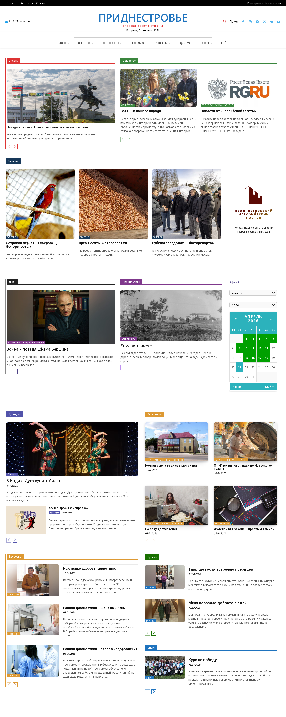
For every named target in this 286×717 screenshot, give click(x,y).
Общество (129, 60)
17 (259, 358)
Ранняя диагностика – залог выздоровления (100, 649)
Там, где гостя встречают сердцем (221, 569)
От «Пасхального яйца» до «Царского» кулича (243, 467)
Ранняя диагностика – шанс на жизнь (94, 608)
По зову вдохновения (161, 529)
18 (266, 358)
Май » (269, 386)
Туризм (152, 557)
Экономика (154, 414)
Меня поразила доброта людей (217, 603)
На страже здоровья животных (89, 568)
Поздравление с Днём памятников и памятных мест (49, 127)
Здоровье (15, 556)
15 (246, 358)
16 (253, 358)
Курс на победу (202, 659)
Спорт (151, 647)
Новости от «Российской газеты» (229, 111)
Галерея (13, 161)
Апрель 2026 (253, 318)
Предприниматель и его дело (164, 460)
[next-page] (15, 146)
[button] (229, 21)
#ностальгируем (136, 345)
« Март (238, 386)
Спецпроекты (131, 281)
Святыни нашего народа (140, 111)
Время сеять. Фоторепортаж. (103, 243)
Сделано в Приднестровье (231, 460)
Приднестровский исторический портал (254, 214)
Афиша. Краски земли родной (68, 508)
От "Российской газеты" (217, 105)
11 (266, 348)
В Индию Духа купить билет (33, 480)
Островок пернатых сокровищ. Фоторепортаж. (32, 245)
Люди (12, 281)
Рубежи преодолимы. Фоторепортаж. (184, 243)
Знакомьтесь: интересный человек (26, 342)
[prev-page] (9, 146)
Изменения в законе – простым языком (244, 529)
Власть (13, 60)
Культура (15, 414)
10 (259, 348)
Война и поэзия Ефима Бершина (37, 349)
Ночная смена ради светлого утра (171, 465)
